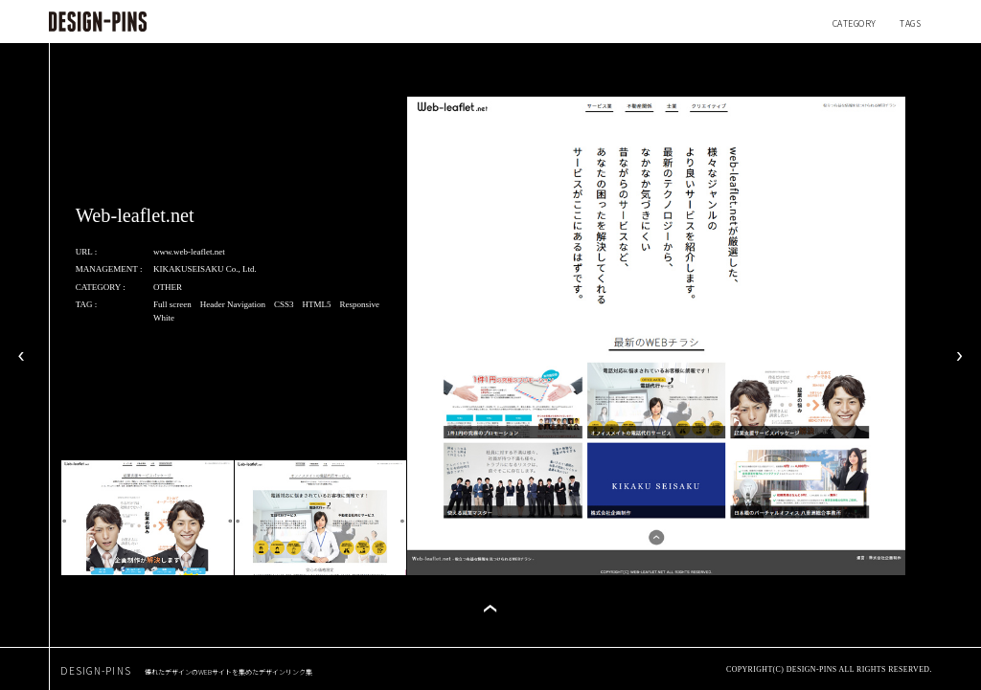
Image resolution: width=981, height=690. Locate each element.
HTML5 (316, 304)
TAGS (910, 23)
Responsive (359, 304)
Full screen (172, 304)
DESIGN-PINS (186, 670)
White (163, 318)
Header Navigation (232, 304)
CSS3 (284, 304)
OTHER (167, 287)
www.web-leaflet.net (189, 251)
